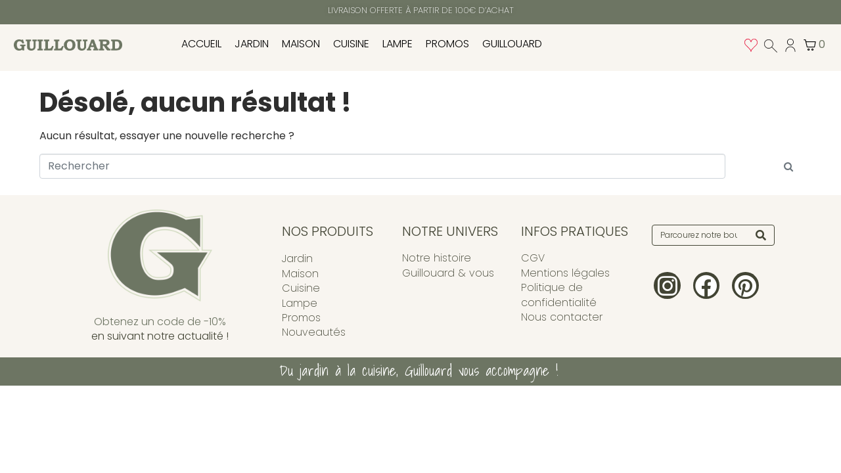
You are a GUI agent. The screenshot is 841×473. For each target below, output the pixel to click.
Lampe (397, 43)
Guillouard (512, 43)
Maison (301, 43)
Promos (447, 43)
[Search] (761, 235)
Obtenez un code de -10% (160, 321)
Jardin (252, 43)
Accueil (201, 43)
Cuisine (351, 43)
